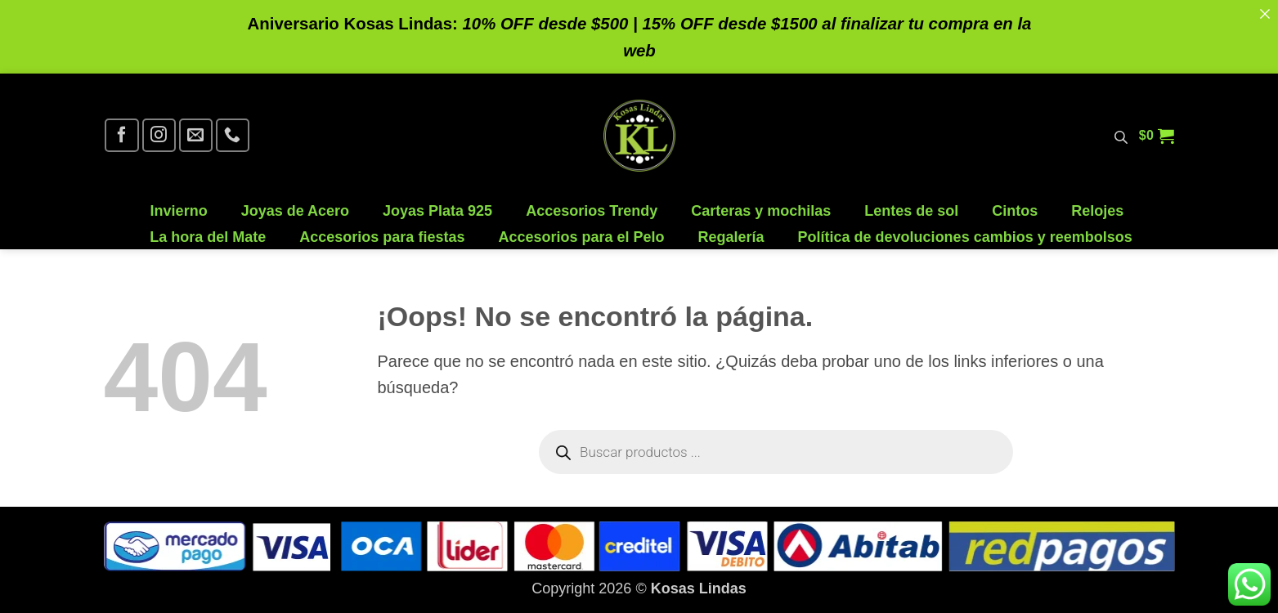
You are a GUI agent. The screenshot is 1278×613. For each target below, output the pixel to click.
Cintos (1015, 211)
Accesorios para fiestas (381, 237)
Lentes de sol (911, 211)
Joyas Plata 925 (437, 211)
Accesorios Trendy (591, 211)
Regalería (731, 237)
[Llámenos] (232, 135)
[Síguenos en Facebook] (121, 135)
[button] (1157, 136)
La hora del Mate (208, 237)
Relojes (1097, 211)
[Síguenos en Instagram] (159, 135)
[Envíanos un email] (196, 135)
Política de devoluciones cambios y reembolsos (965, 237)
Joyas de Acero (295, 211)
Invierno (179, 211)
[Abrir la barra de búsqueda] (1121, 136)
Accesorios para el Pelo (581, 237)
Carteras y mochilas (761, 211)
